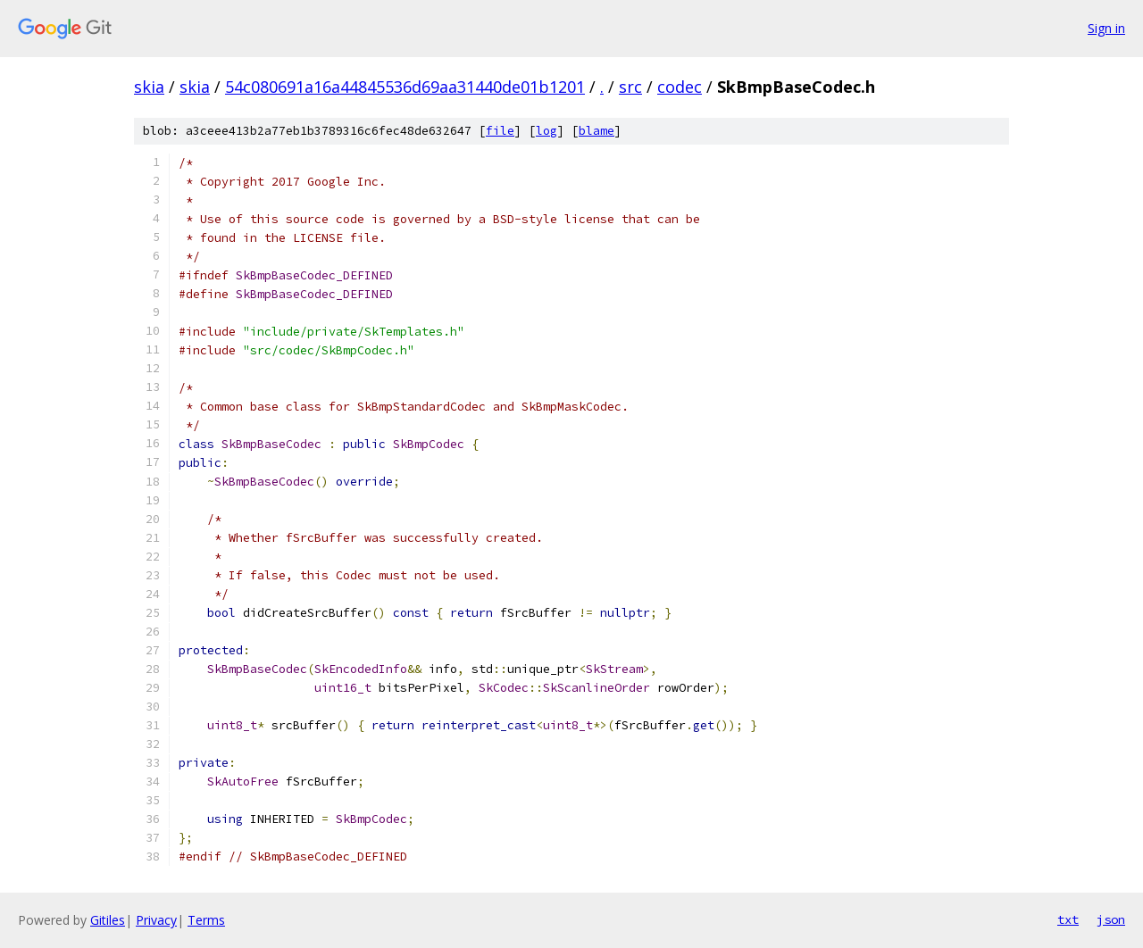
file (500, 130)
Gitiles (107, 919)
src (630, 86)
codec (679, 86)
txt (1068, 919)
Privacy (156, 919)
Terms (206, 919)
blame (596, 130)
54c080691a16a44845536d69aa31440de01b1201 (405, 86)
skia (149, 86)
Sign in (1106, 28)
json (1111, 919)
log (546, 130)
